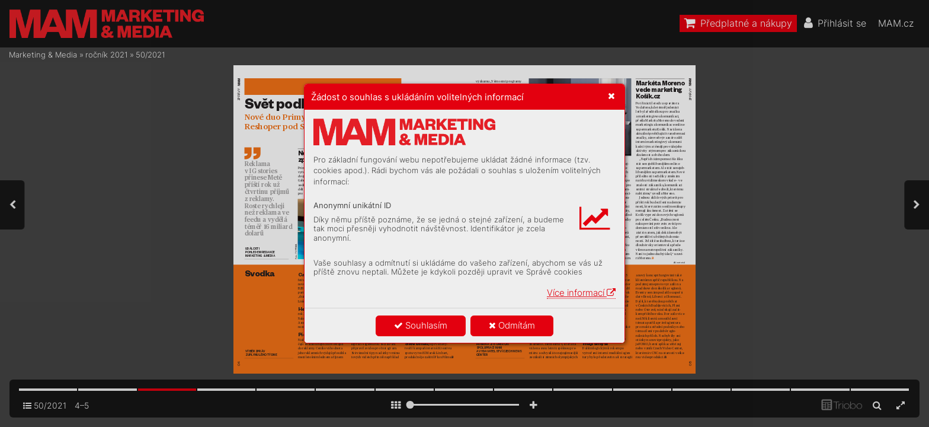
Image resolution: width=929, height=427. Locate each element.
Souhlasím (420, 325)
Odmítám (512, 325)
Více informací (581, 292)
